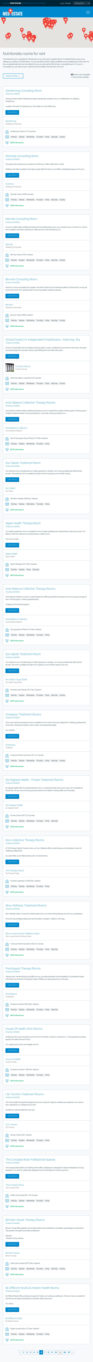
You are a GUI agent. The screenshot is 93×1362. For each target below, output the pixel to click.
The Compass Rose (14, 1185)
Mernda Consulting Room (21, 219)
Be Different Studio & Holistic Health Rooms (32, 1288)
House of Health (12, 1059)
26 (65, 1352)
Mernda (8, 244)
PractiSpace (11, 994)
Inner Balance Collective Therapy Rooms (30, 402)
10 (56, 1352)
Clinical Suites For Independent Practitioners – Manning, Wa (42, 339)
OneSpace (10, 745)
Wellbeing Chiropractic (13, 124)
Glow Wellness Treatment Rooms (25, 905)
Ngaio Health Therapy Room (23, 523)
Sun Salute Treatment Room (23, 463)
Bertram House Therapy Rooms (25, 1220)
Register (68, 3)
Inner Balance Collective (16, 428)
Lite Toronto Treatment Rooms (24, 1094)
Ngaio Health (11, 553)
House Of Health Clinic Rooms (23, 1028)
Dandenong (10, 121)
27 (69, 1352)
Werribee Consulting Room (22, 156)
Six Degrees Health (14, 805)
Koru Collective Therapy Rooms (24, 840)
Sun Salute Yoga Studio (16, 679)
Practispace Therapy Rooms (23, 968)
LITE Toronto (11, 1124)
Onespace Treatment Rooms (23, 714)
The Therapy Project (14, 870)
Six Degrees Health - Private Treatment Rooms (34, 779)
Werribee (9, 184)
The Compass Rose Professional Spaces (30, 1159)
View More (12, 112)
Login (62, 3)
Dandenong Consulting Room (23, 90)
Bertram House (12, 1253)
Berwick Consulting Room (21, 279)
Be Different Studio (13, 1318)
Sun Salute (10, 488)
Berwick (9, 304)
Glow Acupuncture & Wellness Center (22, 933)
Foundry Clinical (23, 366)
